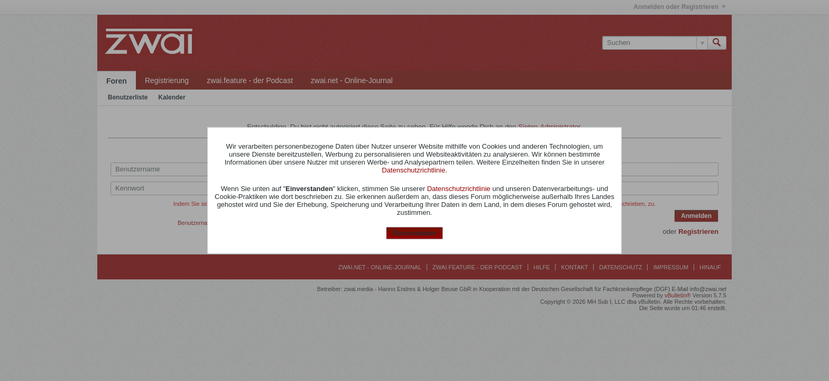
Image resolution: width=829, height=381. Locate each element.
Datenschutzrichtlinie (413, 170)
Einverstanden (415, 233)
